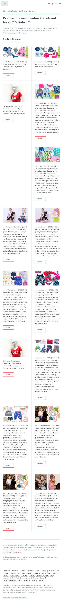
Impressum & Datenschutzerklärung (15, 598)
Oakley (32, 576)
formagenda (26, 578)
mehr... (8, 75)
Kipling (34, 580)
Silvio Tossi (15, 578)
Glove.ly (27, 580)
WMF (46, 576)
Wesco (37, 571)
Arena (23, 571)
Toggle (5, 4)
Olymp (6, 576)
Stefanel (37, 573)
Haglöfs (51, 571)
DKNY (41, 580)
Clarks (7, 573)
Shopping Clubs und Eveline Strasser (19, 11)
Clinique (24, 576)
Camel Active (46, 573)
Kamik (44, 571)
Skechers (7, 571)
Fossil (20, 580)
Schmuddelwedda (10, 580)
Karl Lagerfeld (27, 573)
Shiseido (15, 571)
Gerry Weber (14, 576)
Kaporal (43, 578)
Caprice (35, 578)
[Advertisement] (15, 158)
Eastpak (30, 571)
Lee (58, 571)
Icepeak (39, 576)
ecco (54, 573)
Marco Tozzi (15, 573)
